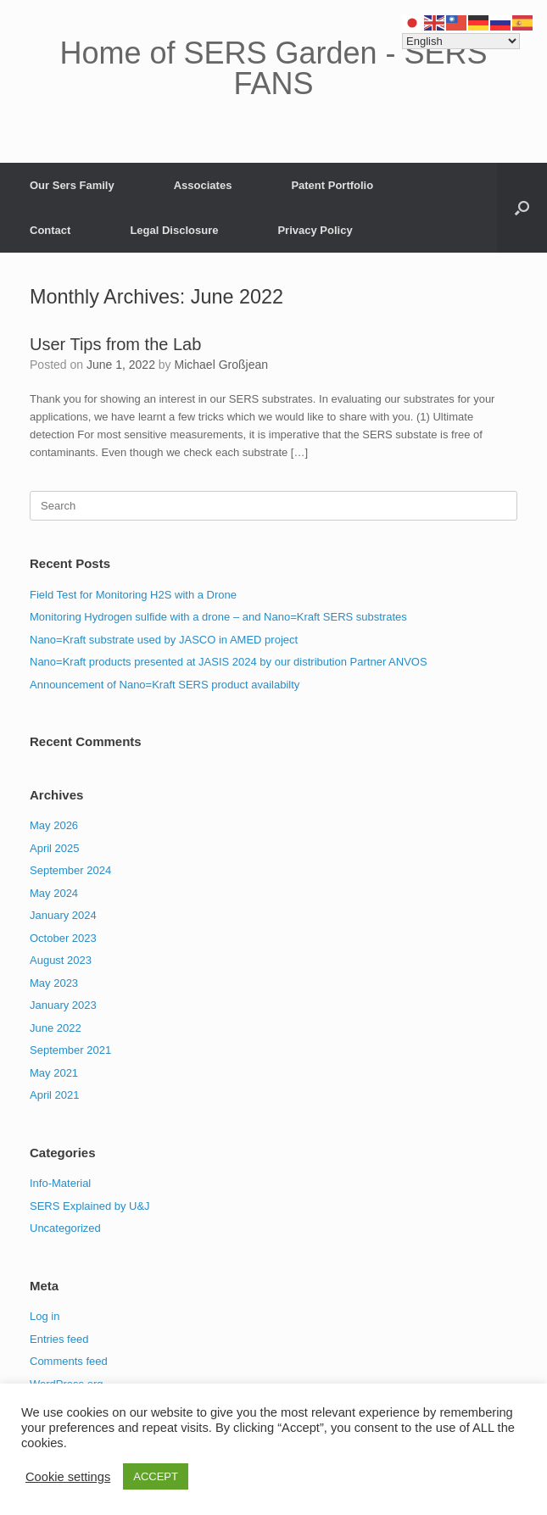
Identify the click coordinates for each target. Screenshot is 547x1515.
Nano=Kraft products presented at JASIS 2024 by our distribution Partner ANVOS (228, 661)
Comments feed (69, 1361)
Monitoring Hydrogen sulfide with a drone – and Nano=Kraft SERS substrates (218, 616)
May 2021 (54, 1073)
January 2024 (63, 915)
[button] (522, 208)
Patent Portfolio (332, 185)
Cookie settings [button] (67, 1477)
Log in (44, 1316)
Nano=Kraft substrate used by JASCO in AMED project (164, 639)
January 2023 (63, 1005)
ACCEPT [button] (155, 1476)
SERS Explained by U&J (90, 1206)
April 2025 (55, 848)
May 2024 (54, 893)
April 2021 (55, 1095)
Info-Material (60, 1183)
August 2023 (61, 960)
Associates (203, 185)
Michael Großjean (222, 364)
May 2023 (54, 983)
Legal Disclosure (174, 230)
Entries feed (59, 1339)
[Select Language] (461, 41)
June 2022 (55, 1028)
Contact (50, 230)
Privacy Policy (314, 230)
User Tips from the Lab (115, 344)
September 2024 (70, 870)
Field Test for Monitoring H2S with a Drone (133, 594)
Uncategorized (65, 1228)
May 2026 (54, 825)
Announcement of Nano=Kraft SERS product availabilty (164, 684)
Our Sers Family (72, 185)
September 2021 (70, 1050)
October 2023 (63, 938)
